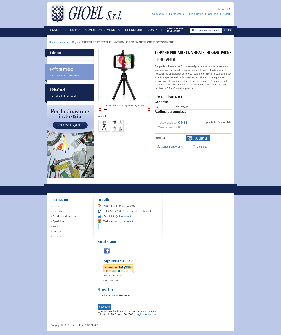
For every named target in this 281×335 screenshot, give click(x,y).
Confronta (202, 146)
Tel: (105, 211)
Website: (108, 221)
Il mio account (157, 14)
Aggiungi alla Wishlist (172, 146)
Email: (106, 216)
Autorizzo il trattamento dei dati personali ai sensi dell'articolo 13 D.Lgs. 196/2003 (127, 313)
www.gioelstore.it (123, 221)
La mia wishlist (176, 14)
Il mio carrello (196, 14)
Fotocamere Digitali (69, 42)
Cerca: (190, 30)
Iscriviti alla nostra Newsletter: (114, 295)
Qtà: (158, 138)
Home (52, 42)
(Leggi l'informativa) (145, 314)
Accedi (226, 14)
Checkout (213, 14)
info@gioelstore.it (121, 216)
